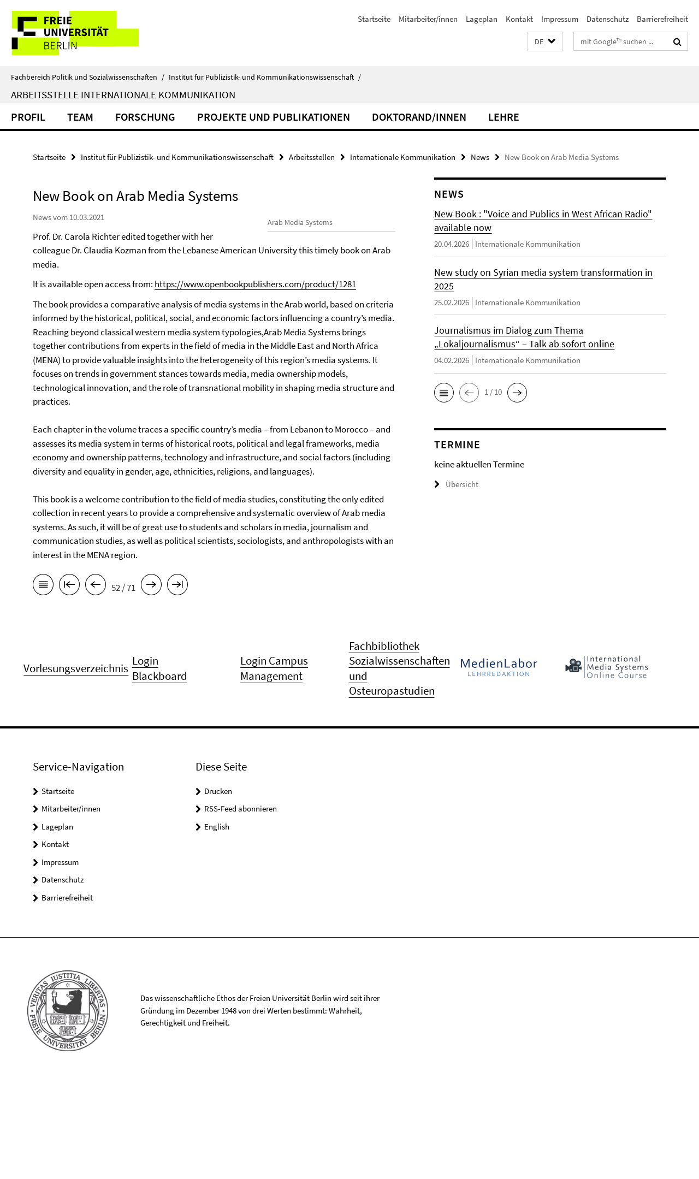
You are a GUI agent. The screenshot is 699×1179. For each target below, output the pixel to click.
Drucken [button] (218, 885)
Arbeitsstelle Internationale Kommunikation (123, 94)
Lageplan (481, 19)
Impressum (559, 19)
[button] (545, 42)
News (480, 157)
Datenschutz (608, 19)
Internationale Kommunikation (402, 157)
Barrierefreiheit (662, 19)
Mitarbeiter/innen (428, 19)
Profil (28, 116)
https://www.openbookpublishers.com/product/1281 (156, 377)
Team (80, 116)
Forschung (145, 116)
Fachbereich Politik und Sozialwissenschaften (87, 77)
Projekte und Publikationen (273, 116)
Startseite (374, 19)
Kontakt (519, 19)
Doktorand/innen (419, 116)
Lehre (503, 116)
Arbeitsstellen (312, 157)
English (216, 921)
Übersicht (456, 484)
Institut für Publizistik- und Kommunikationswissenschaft (265, 77)
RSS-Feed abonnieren (240, 903)
